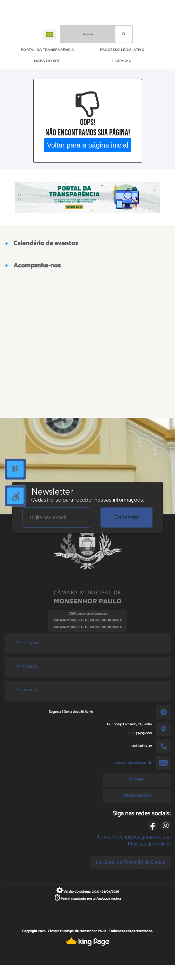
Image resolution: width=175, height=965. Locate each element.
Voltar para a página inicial (87, 145)
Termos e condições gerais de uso (133, 837)
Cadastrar (126, 517)
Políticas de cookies (149, 844)
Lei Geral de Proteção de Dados (130, 862)
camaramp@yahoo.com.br (133, 762)
